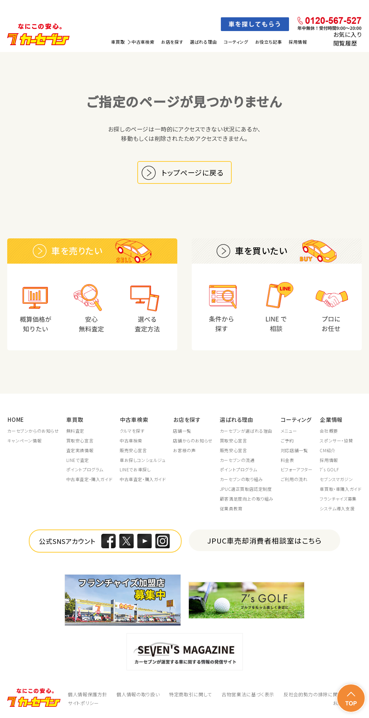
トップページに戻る (192, 172)
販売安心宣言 (133, 451)
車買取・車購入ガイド (340, 489)
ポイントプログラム (84, 470)
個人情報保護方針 (87, 694)
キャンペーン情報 (24, 441)
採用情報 (298, 42)
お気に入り (347, 34)
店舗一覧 (182, 431)
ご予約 (287, 441)
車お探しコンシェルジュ (143, 460)
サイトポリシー (83, 703)
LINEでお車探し (135, 470)
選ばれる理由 (203, 42)
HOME (15, 419)
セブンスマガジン (336, 480)
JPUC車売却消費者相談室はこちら (265, 541)
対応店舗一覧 (294, 451)
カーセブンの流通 (237, 460)
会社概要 (329, 431)
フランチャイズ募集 (338, 499)
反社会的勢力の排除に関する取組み (322, 694)
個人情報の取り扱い (138, 694)
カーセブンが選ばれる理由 (246, 431)
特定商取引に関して (190, 694)
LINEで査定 (77, 460)
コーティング (236, 42)
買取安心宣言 (80, 441)
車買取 (118, 42)
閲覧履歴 (345, 43)
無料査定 (75, 431)
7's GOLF (329, 470)
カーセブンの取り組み (241, 480)
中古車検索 (143, 42)
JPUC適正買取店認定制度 (246, 489)
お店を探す (172, 42)
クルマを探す (132, 431)
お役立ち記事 (268, 42)
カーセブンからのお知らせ (33, 431)
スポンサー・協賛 (336, 441)
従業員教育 (231, 508)
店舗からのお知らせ (192, 441)
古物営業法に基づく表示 (248, 694)
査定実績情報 (80, 451)
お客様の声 (184, 451)
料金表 (287, 460)
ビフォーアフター (297, 470)
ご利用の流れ (294, 480)
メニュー (289, 431)
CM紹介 (327, 451)
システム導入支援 (337, 508)
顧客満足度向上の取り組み (247, 499)
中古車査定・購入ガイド (89, 480)
